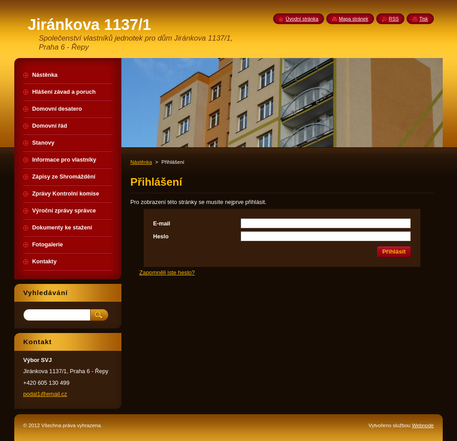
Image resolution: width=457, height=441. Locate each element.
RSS (394, 18)
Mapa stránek (353, 18)
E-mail (161, 223)
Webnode (423, 425)
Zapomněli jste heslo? (167, 272)
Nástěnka (141, 162)
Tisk (423, 18)
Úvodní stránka (302, 18)
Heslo (161, 236)
